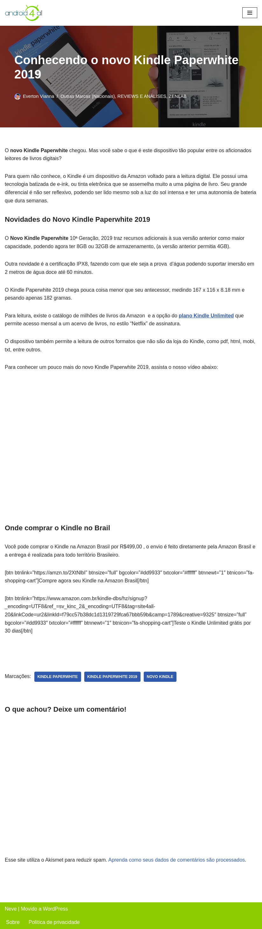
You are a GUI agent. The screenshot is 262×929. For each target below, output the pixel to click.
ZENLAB (178, 96)
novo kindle (160, 677)
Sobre (13, 922)
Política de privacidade (54, 922)
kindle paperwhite (58, 677)
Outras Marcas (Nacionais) (87, 96)
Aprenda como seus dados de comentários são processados (176, 860)
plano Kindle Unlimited (206, 315)
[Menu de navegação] (249, 12)
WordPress (55, 909)
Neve (11, 909)
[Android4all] (24, 12)
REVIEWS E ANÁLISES (141, 96)
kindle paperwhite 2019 (112, 677)
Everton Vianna (38, 96)
